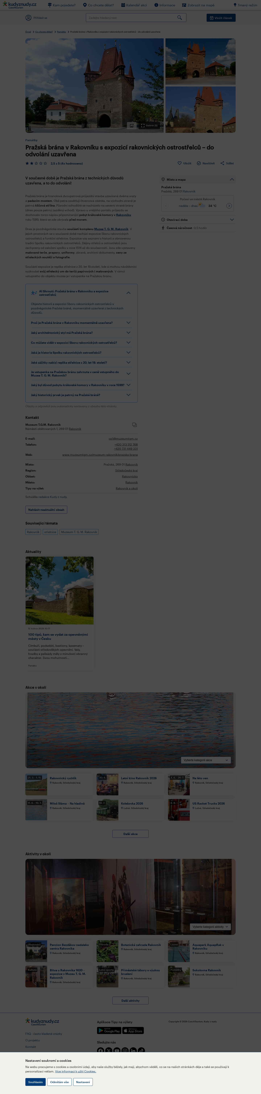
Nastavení (83, 1082)
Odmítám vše (59, 1082)
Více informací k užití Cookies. (75, 1071)
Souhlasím (35, 1082)
